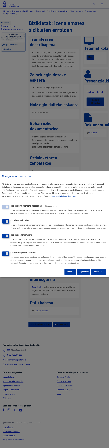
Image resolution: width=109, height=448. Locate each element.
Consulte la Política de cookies (63, 196)
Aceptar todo (83, 272)
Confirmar (70, 272)
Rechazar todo (98, 272)
